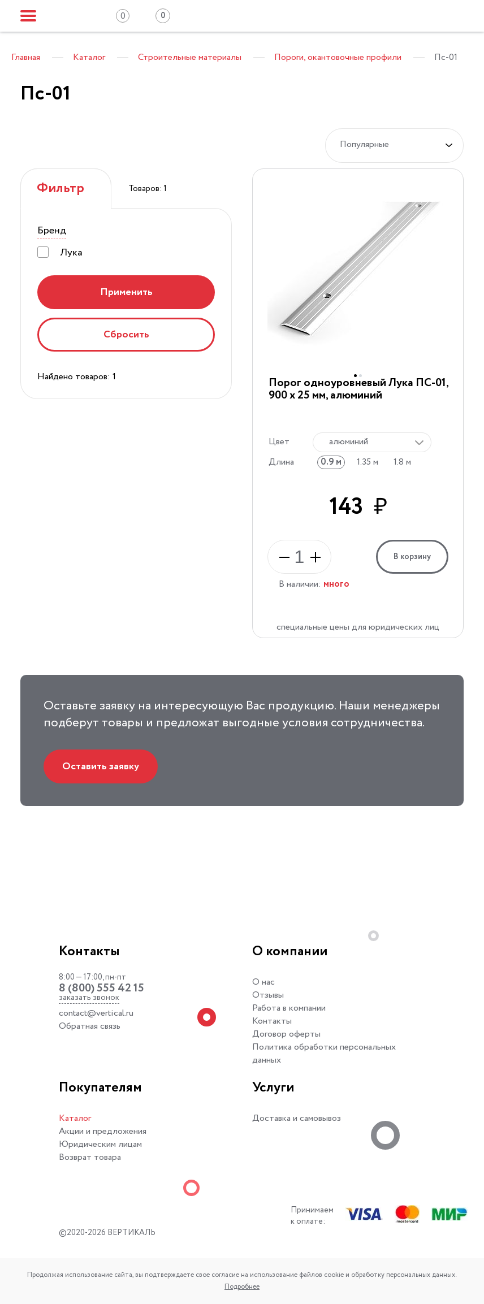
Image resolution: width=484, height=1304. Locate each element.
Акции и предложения (102, 1131)
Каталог (75, 1118)
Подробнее (242, 1287)
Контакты (272, 1021)
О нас (263, 982)
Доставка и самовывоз (296, 1118)
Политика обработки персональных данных (324, 1054)
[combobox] (372, 442)
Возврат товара (90, 1157)
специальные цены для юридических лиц (357, 627)
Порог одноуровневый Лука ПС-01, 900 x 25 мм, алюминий (358, 389)
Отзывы (268, 995)
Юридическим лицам (100, 1144)
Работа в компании (289, 1008)
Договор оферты (286, 1034)
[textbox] (369, 442)
